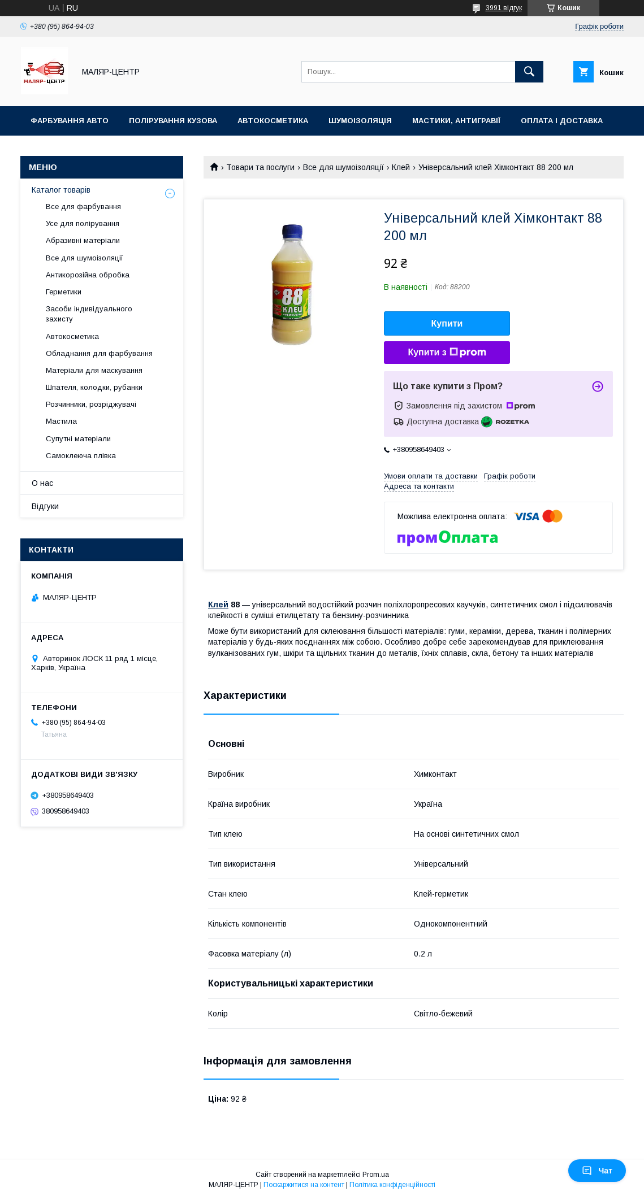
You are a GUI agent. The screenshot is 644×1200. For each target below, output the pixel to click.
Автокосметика (272, 120)
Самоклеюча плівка (81, 455)
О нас (42, 483)
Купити (447, 323)
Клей (401, 167)
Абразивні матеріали (83, 240)
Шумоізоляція (360, 120)
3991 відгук (504, 8)
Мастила (61, 421)
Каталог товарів (61, 189)
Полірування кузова (173, 120)
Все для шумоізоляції (343, 167)
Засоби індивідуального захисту (89, 314)
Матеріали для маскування (94, 370)
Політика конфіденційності (392, 1185)
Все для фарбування (83, 206)
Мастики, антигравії (456, 120)
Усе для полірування (82, 223)
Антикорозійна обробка (87, 275)
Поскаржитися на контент (303, 1185)
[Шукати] (529, 71)
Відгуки (45, 506)
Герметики (63, 292)
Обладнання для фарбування (99, 353)
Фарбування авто (70, 120)
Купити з (447, 352)
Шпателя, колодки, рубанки (94, 387)
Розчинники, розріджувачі (91, 404)
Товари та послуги (260, 167)
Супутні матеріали (78, 438)
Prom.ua (375, 1175)
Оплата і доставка (562, 120)
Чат (597, 1171)
